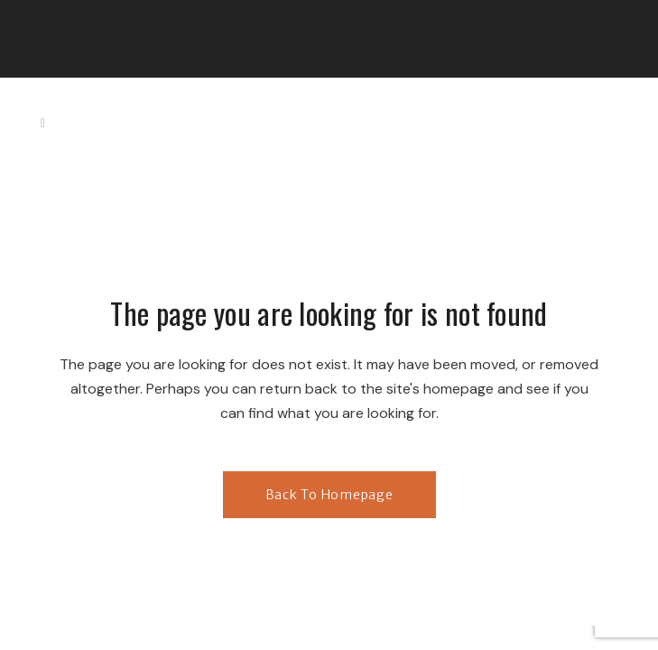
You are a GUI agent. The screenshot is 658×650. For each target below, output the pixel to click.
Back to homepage (329, 495)
